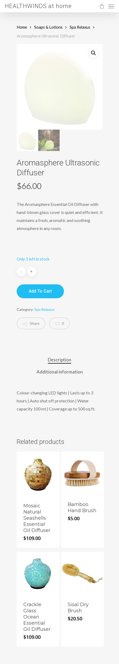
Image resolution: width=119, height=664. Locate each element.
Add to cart (40, 291)
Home (22, 27)
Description (59, 360)
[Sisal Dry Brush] (82, 573)
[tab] (60, 360)
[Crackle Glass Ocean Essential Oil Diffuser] (38, 573)
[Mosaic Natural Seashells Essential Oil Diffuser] (38, 474)
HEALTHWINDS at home (38, 6)
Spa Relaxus (80, 27)
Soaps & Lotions (48, 27)
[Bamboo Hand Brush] (82, 473)
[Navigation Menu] (111, 6)
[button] (93, 53)
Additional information (60, 372)
